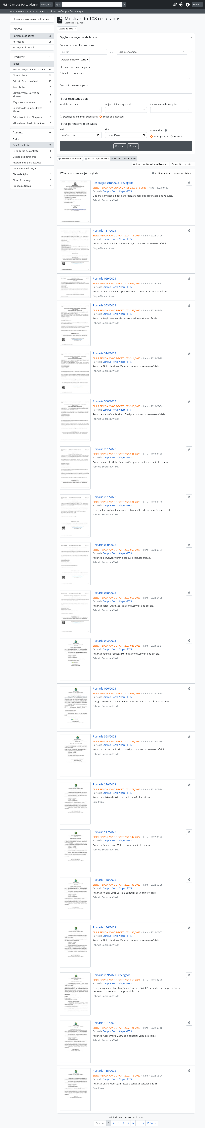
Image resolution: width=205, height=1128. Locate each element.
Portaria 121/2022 (104, 1023)
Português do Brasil (32, 48)
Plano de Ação (32, 175)
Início (62, 129)
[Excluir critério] (191, 52)
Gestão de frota (32, 145)
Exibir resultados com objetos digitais (171, 173)
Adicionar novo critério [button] (74, 59)
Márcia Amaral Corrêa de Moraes (32, 94)
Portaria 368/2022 (104, 736)
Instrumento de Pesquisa (163, 104)
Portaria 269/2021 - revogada (112, 975)
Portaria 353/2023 (104, 305)
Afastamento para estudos (32, 163)
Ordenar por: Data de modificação (149, 164)
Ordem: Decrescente (182, 164)
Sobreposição (161, 136)
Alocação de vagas (32, 180)
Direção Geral (32, 76)
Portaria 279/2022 (104, 784)
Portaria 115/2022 (104, 1070)
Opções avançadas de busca (78, 37)
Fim (107, 129)
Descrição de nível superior (74, 85)
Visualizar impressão (70, 158)
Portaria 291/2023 (104, 449)
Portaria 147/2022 (104, 832)
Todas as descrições (114, 116)
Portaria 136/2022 (104, 927)
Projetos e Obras (32, 186)
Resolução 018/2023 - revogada (113, 183)
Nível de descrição (69, 104)
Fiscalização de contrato (32, 151)
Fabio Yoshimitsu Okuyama (32, 118)
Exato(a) (178, 136)
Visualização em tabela (123, 158)
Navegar (45, 4)
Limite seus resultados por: (32, 19)
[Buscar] (83, 52)
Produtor (18, 57)
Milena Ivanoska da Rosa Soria (32, 123)
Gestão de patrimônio (32, 157)
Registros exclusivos (32, 36)
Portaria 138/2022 (104, 879)
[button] (175, 4)
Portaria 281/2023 (104, 497)
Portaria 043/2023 (104, 640)
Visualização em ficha (97, 158)
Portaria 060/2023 (104, 545)
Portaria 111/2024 (104, 230)
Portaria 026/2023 (104, 688)
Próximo (151, 1123)
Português (32, 42)
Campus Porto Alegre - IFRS (117, 191)
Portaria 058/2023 (104, 593)
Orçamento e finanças (32, 169)
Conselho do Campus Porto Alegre (32, 109)
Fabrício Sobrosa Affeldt (32, 82)
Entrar (196, 4)
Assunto (18, 132)
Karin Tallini (32, 87)
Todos (16, 63)
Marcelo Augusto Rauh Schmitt (32, 70)
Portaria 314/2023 (104, 353)
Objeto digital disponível (118, 104)
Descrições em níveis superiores (80, 116)
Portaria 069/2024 (104, 278)
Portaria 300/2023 (104, 401)
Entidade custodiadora (72, 73)
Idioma (17, 29)
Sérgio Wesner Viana (32, 102)
